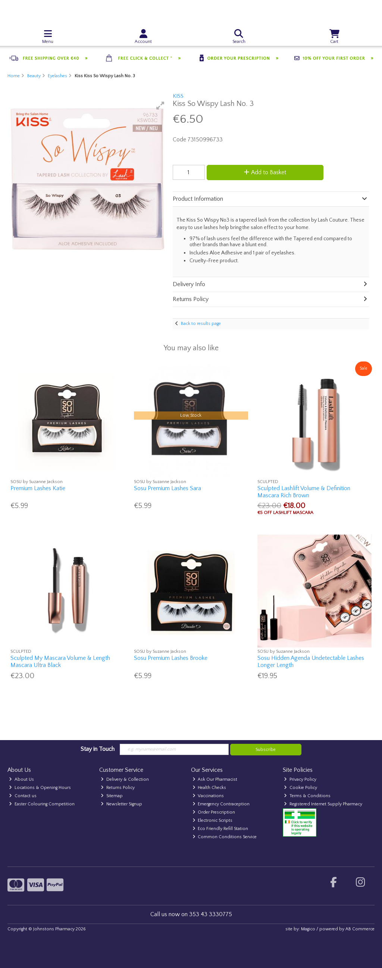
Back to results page (201, 323)
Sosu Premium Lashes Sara (167, 488)
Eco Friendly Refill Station (220, 828)
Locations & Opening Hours (40, 787)
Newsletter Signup (121, 804)
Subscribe (266, 749)
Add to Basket (265, 172)
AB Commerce (360, 929)
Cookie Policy (300, 787)
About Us (21, 779)
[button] (160, 106)
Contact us (23, 795)
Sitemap (112, 795)
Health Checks (209, 787)
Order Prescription (213, 812)
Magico (308, 929)
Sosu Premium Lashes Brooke (170, 658)
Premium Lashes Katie (37, 488)
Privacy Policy (300, 779)
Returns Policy (118, 787)
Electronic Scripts (212, 820)
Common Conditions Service (224, 836)
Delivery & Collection (125, 779)
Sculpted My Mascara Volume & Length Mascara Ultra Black (60, 661)
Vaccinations (208, 795)
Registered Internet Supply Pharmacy (323, 804)
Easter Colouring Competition (42, 804)
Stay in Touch (98, 749)
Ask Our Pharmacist (215, 779)
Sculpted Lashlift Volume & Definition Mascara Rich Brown (303, 492)
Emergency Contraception (221, 804)
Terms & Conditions (307, 795)
